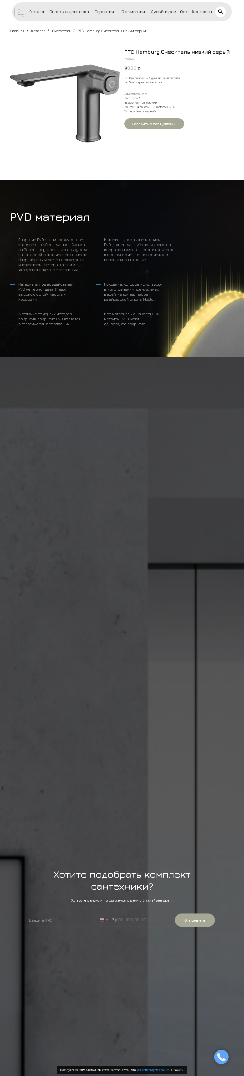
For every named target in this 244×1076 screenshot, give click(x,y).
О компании (133, 11)
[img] (220, 11)
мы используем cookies (153, 1070)
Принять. (177, 1070)
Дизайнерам (163, 11)
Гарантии (104, 11)
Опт (184, 11)
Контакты (202, 11)
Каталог (36, 11)
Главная (17, 31)
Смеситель (61, 31)
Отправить (194, 920)
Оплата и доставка (69, 11)
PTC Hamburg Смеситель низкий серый (112, 31)
